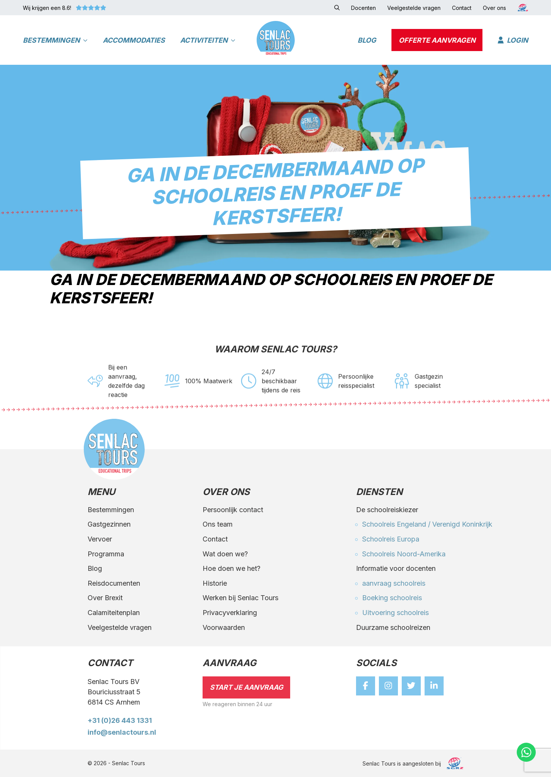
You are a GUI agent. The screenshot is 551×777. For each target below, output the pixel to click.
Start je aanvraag (246, 687)
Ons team (218, 524)
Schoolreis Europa (390, 539)
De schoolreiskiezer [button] (387, 510)
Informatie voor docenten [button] (396, 568)
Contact (215, 539)
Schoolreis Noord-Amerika (404, 554)
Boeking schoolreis (392, 598)
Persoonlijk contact (233, 510)
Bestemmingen (55, 40)
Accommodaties (134, 40)
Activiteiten (207, 40)
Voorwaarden (224, 627)
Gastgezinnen (109, 524)
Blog (367, 40)
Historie (215, 583)
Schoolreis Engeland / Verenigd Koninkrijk (427, 524)
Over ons (226, 492)
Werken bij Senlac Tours (240, 598)
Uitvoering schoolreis (395, 613)
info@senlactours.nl (122, 732)
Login (513, 40)
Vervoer (100, 539)
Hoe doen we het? (231, 568)
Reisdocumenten (114, 583)
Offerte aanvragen (437, 40)
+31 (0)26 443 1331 (120, 720)
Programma (106, 554)
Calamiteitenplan (114, 613)
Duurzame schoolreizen (393, 627)
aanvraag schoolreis (393, 583)
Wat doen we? (225, 554)
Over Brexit (105, 598)
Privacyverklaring (230, 613)
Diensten (379, 492)
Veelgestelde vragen (120, 627)
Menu (101, 492)
